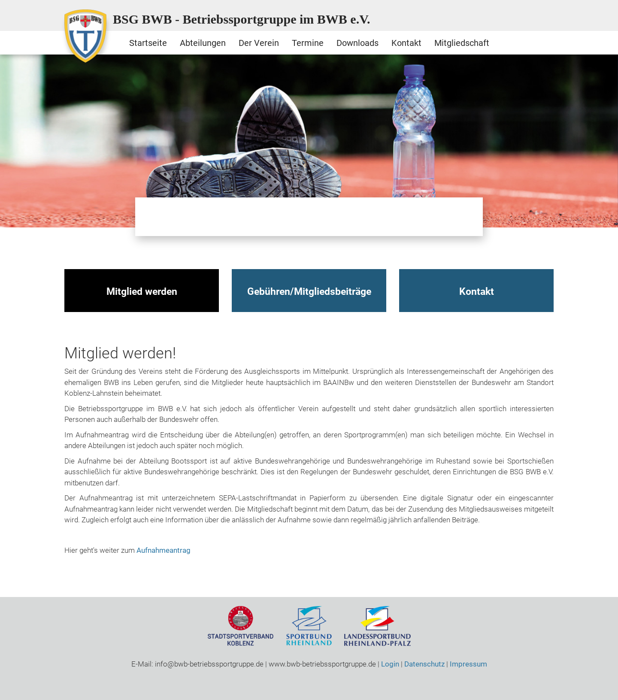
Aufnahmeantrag (163, 550)
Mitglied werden (141, 291)
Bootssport (154, 216)
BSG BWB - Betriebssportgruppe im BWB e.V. (241, 19)
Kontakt (406, 43)
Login (390, 664)
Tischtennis (425, 216)
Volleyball (463, 216)
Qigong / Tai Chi (231, 216)
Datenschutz (424, 664)
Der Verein (259, 43)
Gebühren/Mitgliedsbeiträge (309, 291)
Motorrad (193, 216)
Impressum (468, 664)
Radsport (270, 216)
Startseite (148, 43)
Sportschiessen (386, 216)
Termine (308, 43)
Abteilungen (203, 43)
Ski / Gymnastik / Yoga (347, 216)
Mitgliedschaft (461, 43)
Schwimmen (309, 216)
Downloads (357, 43)
